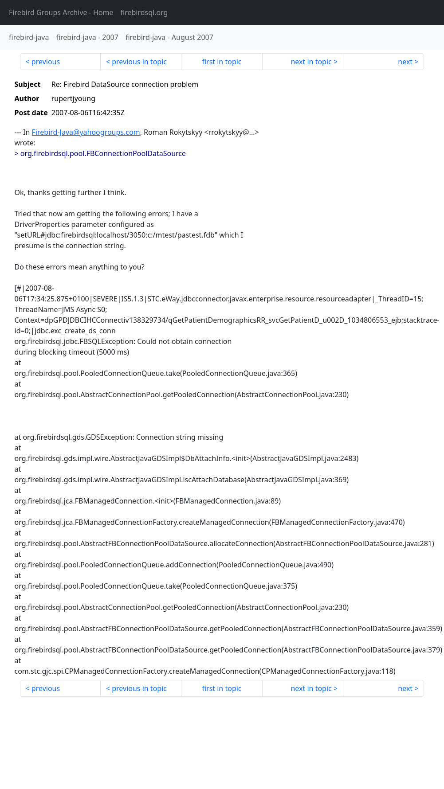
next (405, 61)
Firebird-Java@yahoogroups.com (86, 132)
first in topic (221, 61)
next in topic (311, 61)
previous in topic (139, 61)
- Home (61, 12)
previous (45, 61)
